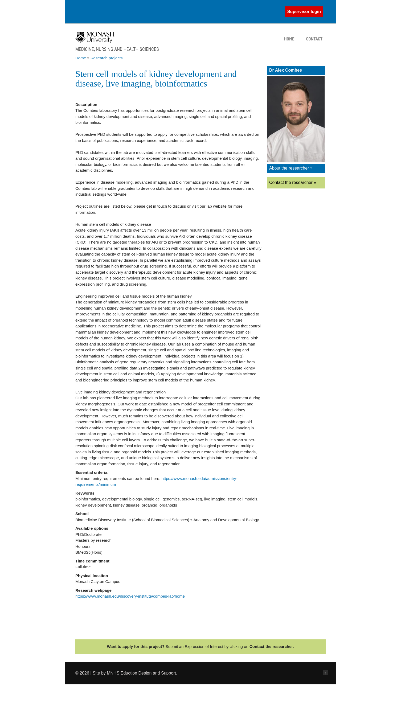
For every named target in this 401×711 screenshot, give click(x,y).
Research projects (107, 58)
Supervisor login (304, 11)
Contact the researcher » (292, 182)
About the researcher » (291, 168)
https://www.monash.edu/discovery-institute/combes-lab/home (130, 596)
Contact (314, 39)
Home (289, 39)
